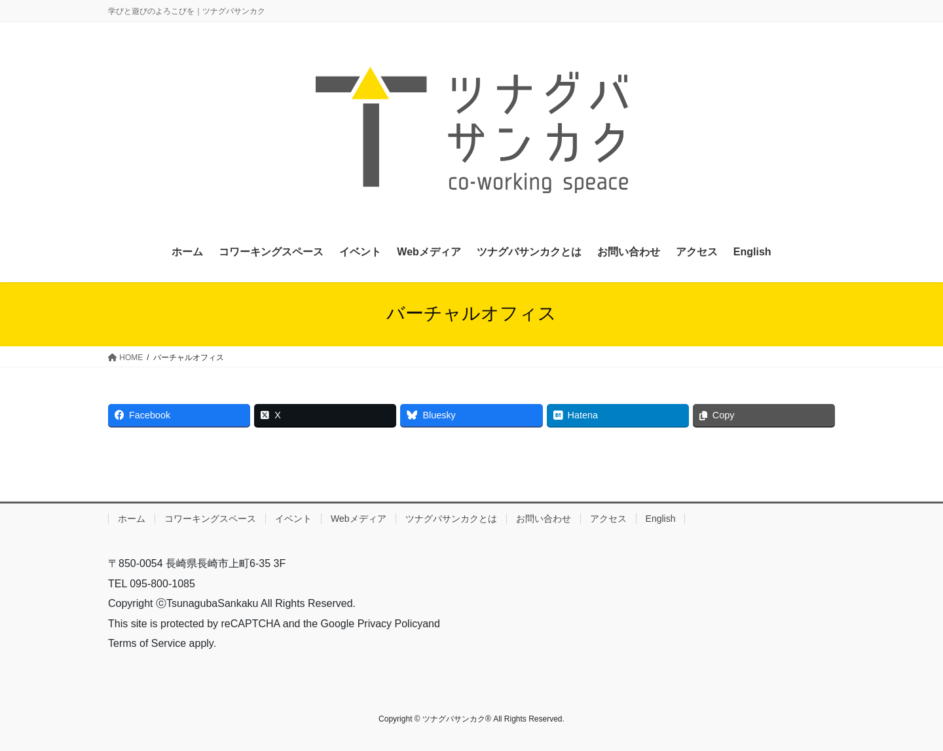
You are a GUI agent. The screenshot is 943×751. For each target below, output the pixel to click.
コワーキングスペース (210, 518)
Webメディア (358, 518)
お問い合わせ (543, 518)
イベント (293, 518)
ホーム (131, 518)
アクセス (608, 518)
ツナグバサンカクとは (451, 518)
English (661, 518)
